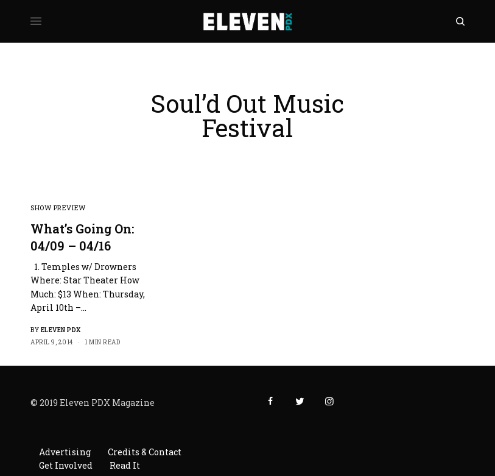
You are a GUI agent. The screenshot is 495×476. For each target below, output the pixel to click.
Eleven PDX (61, 330)
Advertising (65, 452)
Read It (125, 465)
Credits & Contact (144, 452)
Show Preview (58, 207)
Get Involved (66, 465)
